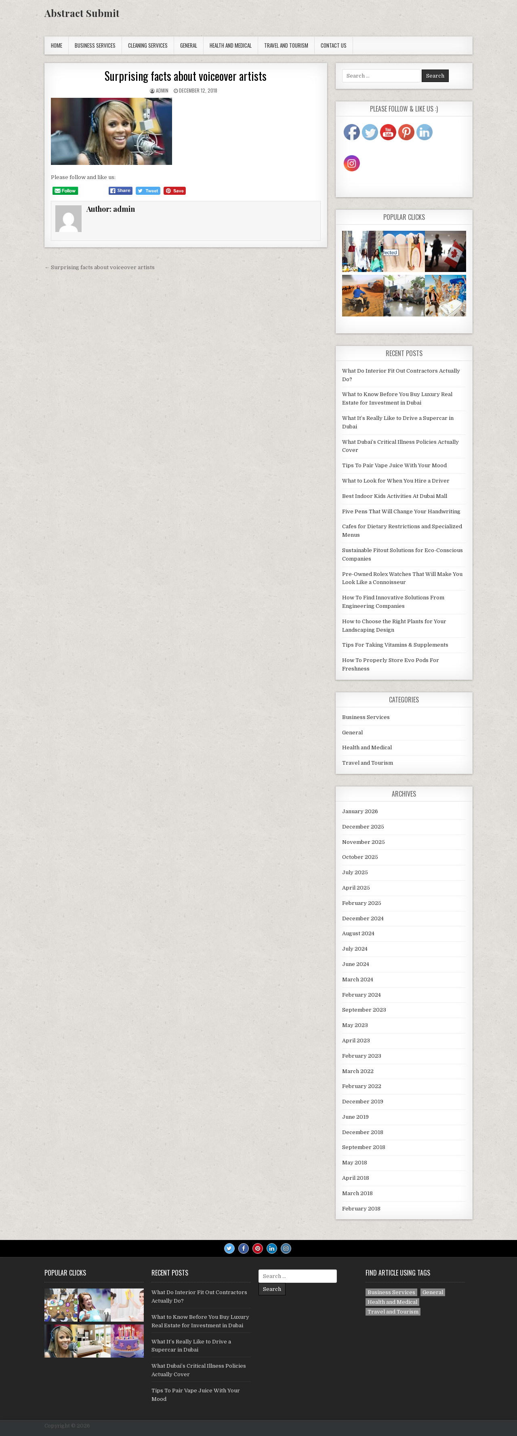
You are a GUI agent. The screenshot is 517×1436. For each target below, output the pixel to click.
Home (56, 45)
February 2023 (361, 1056)
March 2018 (357, 1193)
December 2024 (363, 918)
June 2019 (355, 1117)
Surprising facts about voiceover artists (186, 75)
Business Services (95, 45)
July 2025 (355, 872)
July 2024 (355, 949)
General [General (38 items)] (432, 1292)
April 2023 (356, 1040)
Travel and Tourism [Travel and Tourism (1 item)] (393, 1312)
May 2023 (355, 1025)
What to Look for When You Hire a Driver (396, 481)
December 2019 (362, 1102)
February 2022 (361, 1086)
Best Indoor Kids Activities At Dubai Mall (394, 496)
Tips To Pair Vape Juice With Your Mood (394, 465)
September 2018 (363, 1147)
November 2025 (363, 842)
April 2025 (356, 888)
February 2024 (361, 995)
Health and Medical (231, 45)
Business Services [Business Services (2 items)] (391, 1292)
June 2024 (355, 964)
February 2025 (361, 903)
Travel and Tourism (286, 45)
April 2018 (355, 1178)
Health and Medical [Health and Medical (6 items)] (392, 1302)
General (188, 45)
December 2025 (363, 827)
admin (162, 90)
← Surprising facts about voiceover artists (99, 267)
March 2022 (358, 1071)
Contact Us (334, 45)
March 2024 (357, 979)
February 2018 (361, 1209)
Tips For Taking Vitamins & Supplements (395, 645)
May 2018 (354, 1163)
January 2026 (360, 811)
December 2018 (362, 1132)
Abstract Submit (82, 12)
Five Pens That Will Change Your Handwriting (401, 511)
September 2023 (364, 1010)
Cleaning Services (148, 45)
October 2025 (360, 857)
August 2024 (358, 933)
